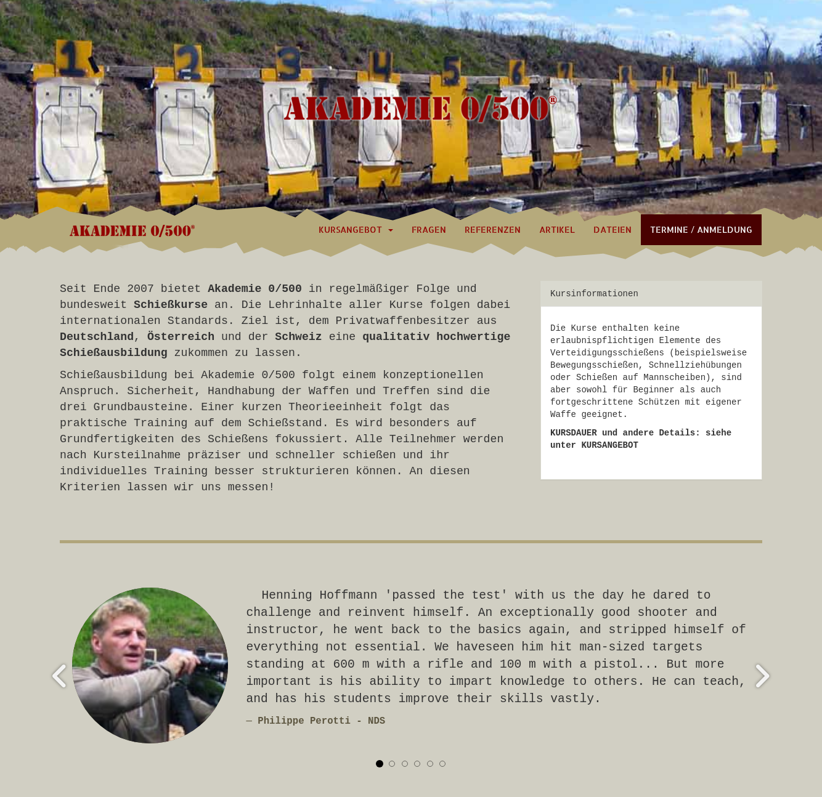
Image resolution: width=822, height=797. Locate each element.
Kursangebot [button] (356, 229)
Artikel (557, 229)
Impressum (635, 741)
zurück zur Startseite (490, 741)
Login (73, 741)
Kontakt (578, 741)
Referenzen (493, 229)
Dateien (612, 229)
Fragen (429, 229)
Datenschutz (702, 741)
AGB (754, 741)
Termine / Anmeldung (701, 229)
